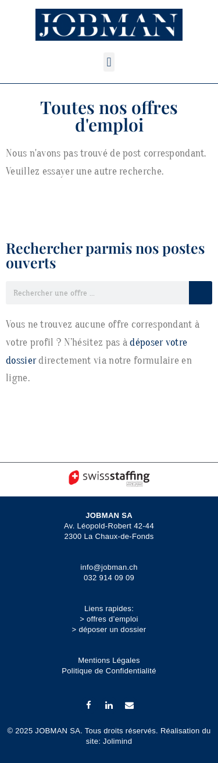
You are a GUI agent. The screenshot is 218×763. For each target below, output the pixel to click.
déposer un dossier (112, 629)
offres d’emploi (112, 619)
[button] (109, 62)
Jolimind (117, 741)
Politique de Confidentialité (109, 670)
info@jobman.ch (108, 567)
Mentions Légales (109, 660)
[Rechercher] (200, 292)
